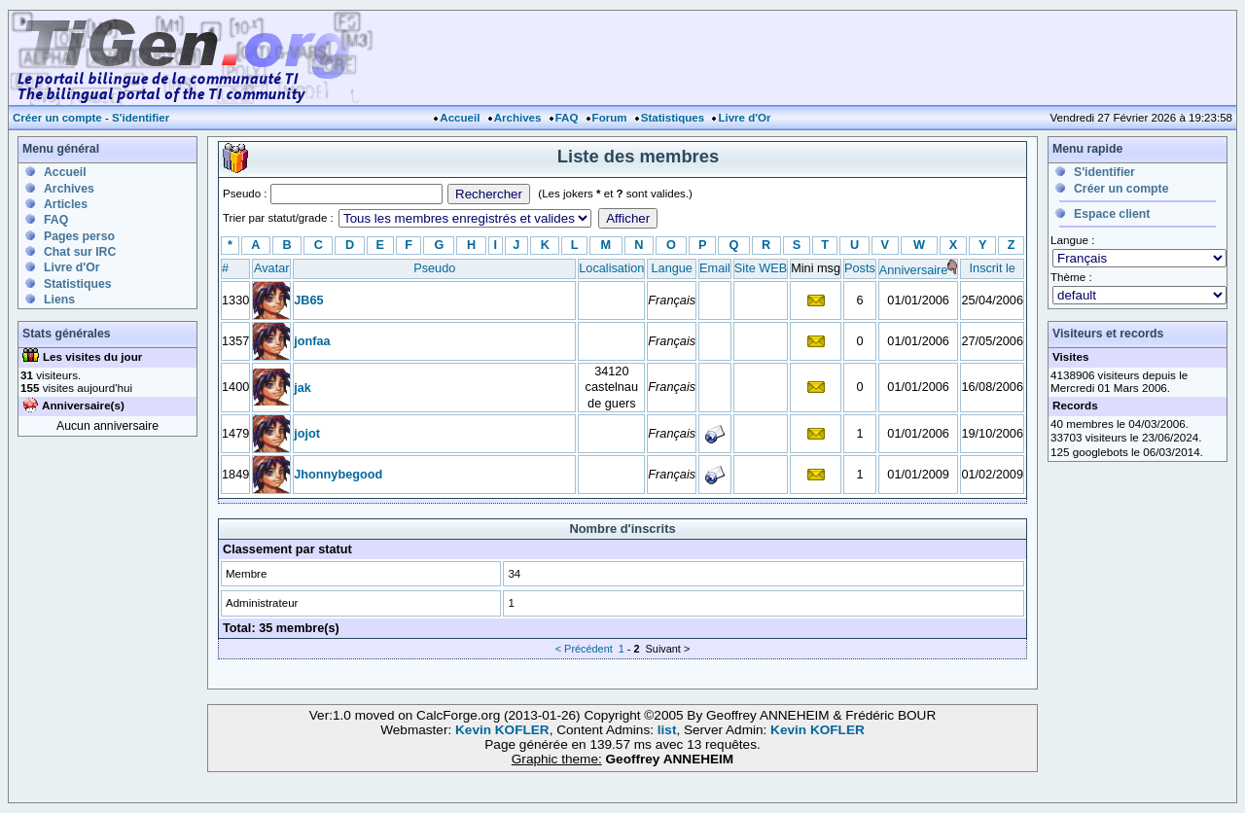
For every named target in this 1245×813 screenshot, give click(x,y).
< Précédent (584, 648)
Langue (672, 268)
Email (714, 268)
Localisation (611, 268)
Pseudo (434, 268)
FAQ (567, 118)
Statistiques (672, 118)
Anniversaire (913, 270)
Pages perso (79, 236)
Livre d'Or (744, 118)
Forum (609, 118)
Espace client (1112, 214)
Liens (59, 299)
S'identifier (140, 118)
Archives (518, 118)
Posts (859, 268)
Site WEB (760, 268)
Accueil (460, 118)
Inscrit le (992, 268)
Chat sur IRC (80, 252)
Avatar (271, 268)
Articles (66, 204)
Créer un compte (57, 118)
